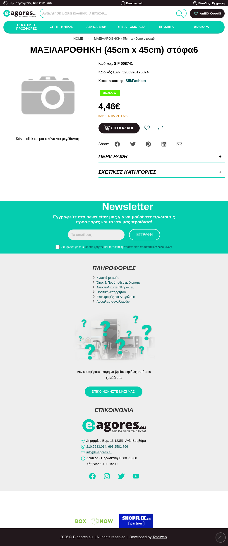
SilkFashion (135, 81)
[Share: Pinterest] (149, 144)
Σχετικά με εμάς (108, 278)
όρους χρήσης (94, 247)
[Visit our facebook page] (93, 478)
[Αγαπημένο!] (147, 128)
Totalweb (159, 537)
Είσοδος (204, 3)
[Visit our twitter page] (122, 478)
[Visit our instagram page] (107, 478)
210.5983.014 (96, 446)
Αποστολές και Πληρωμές (115, 287)
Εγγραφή (218, 3)
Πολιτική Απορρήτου (111, 292)
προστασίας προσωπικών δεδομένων (148, 247)
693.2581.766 (42, 3)
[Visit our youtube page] (135, 478)
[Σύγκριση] (161, 128)
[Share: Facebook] (118, 144)
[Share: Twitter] (133, 144)
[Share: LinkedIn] (164, 144)
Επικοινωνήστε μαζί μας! (113, 391)
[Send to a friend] (179, 144)
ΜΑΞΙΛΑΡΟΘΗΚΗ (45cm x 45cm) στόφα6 (124, 38)
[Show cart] (207, 13)
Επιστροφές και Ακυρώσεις (116, 297)
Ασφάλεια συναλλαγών (113, 301)
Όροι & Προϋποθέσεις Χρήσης (119, 282)
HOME (78, 38)
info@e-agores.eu (99, 452)
